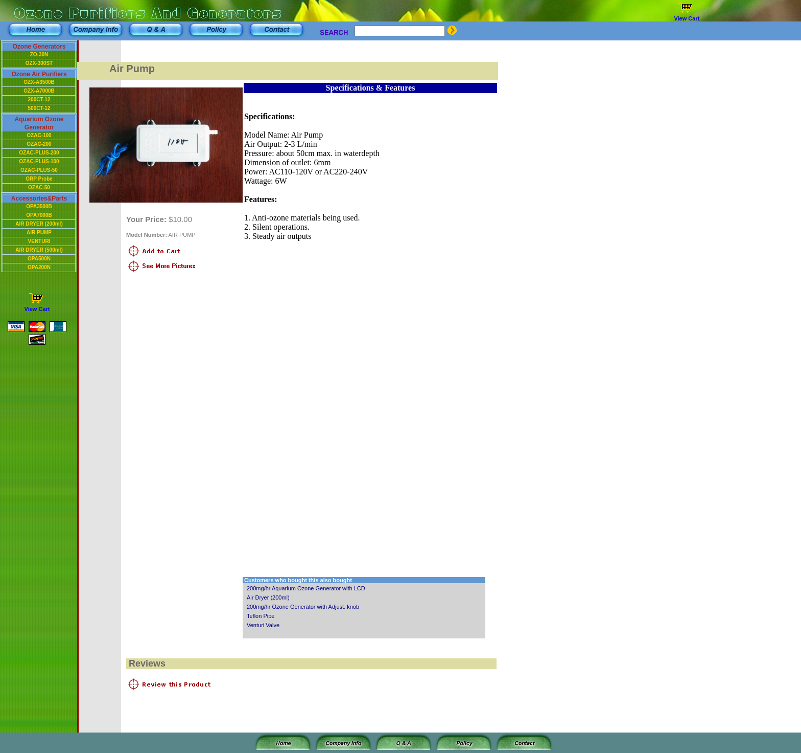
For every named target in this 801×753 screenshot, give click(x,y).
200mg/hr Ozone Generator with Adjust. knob (303, 607)
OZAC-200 (39, 144)
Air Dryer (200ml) (268, 597)
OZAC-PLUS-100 (39, 161)
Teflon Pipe (260, 616)
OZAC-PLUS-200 (39, 153)
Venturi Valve (263, 625)
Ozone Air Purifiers (38, 74)
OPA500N (39, 258)
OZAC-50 (39, 187)
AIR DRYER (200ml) (38, 224)
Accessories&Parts (39, 198)
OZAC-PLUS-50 (39, 170)
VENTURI (39, 241)
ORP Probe (39, 179)
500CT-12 (39, 108)
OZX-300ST (39, 63)
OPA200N (39, 267)
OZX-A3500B (39, 82)
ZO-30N (39, 54)
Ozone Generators (38, 46)
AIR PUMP (39, 232)
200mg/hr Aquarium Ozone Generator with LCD (306, 588)
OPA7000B (39, 215)
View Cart (686, 18)
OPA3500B (39, 206)
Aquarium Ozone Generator (38, 123)
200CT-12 (39, 99)
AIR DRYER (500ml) (38, 250)
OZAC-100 (39, 135)
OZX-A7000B (39, 91)
